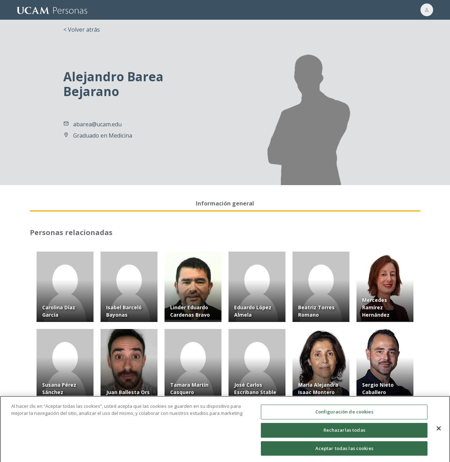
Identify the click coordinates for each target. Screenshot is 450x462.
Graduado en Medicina (102, 135)
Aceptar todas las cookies (344, 452)
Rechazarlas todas (344, 434)
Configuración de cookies (344, 415)
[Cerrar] (438, 432)
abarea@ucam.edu (97, 124)
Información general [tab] (225, 203)
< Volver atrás (81, 29)
